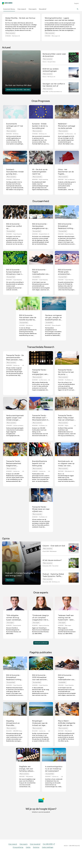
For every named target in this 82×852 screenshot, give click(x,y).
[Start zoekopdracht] (77, 9)
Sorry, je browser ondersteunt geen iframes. (41, 823)
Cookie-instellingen (47, 847)
